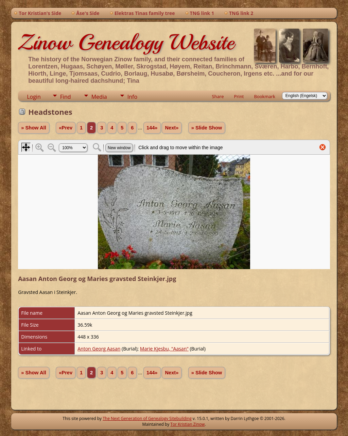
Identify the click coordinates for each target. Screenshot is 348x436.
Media (99, 96)
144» (152, 127)
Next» (171, 127)
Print (239, 96)
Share (218, 96)
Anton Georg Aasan (98, 348)
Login (34, 96)
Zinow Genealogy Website (126, 42)
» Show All (33, 127)
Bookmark (264, 96)
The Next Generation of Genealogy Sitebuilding (147, 418)
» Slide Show (206, 127)
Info (132, 96)
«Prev (65, 127)
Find (65, 96)
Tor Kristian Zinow (187, 424)
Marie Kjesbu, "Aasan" (164, 348)
